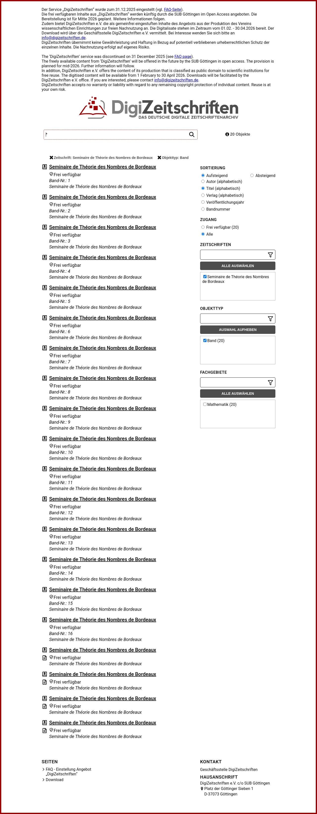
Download (54, 779)
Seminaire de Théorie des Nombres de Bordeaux (102, 167)
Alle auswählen (238, 266)
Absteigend (262, 175)
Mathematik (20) (220, 404)
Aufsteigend (214, 175)
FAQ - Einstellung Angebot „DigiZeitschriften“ (68, 771)
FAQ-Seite (172, 9)
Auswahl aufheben (238, 330)
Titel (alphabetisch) (220, 188)
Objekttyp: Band (173, 158)
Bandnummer (215, 209)
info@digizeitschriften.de (64, 37)
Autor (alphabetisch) (221, 181)
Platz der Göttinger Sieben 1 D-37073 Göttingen (228, 791)
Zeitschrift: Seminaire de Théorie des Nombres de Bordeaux (101, 158)
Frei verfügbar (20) (220, 227)
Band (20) (214, 340)
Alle (207, 234)
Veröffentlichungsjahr (222, 202)
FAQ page (182, 56)
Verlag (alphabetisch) (222, 195)
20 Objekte (237, 134)
